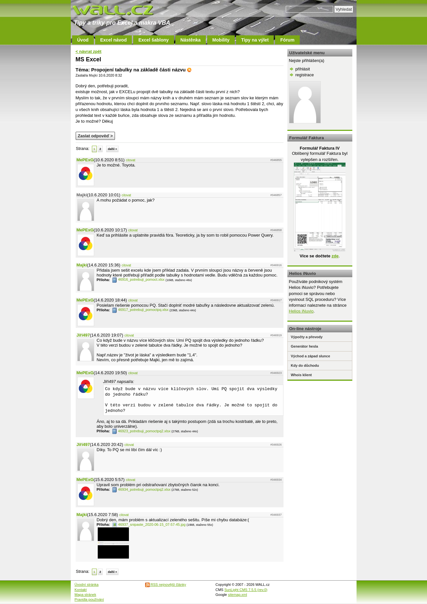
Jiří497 (83, 335)
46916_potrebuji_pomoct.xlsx (138, 279)
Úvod (83, 40)
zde (335, 255)
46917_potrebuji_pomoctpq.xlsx (140, 310)
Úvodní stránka (87, 584)
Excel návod (113, 40)
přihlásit (302, 69)
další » (112, 149)
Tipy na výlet (255, 40)
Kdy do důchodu (305, 365)
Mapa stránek (85, 595)
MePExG (85, 159)
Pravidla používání (89, 599)
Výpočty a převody (307, 337)
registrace (304, 74)
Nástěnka (191, 40)
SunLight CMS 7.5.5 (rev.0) (245, 590)
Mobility (221, 40)
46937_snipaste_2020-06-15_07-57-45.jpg (149, 524)
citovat (130, 160)
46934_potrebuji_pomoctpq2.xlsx (141, 489)
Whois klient (301, 375)
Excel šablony (153, 40)
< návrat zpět (89, 51)
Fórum (287, 40)
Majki (82, 265)
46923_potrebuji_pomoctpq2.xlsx (141, 431)
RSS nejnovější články (165, 584)
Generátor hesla (304, 346)
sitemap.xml (237, 595)
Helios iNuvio (301, 311)
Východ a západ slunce (310, 356)
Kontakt (81, 590)
